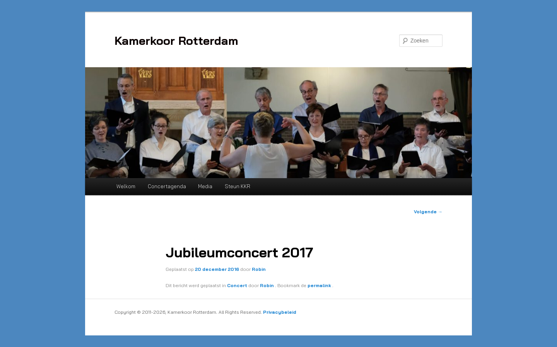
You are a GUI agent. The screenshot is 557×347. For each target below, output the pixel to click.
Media (205, 186)
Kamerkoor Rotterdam (176, 40)
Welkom (125, 186)
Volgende (428, 211)
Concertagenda (167, 186)
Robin (259, 269)
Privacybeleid (279, 312)
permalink (320, 285)
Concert (237, 285)
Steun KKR (237, 186)
